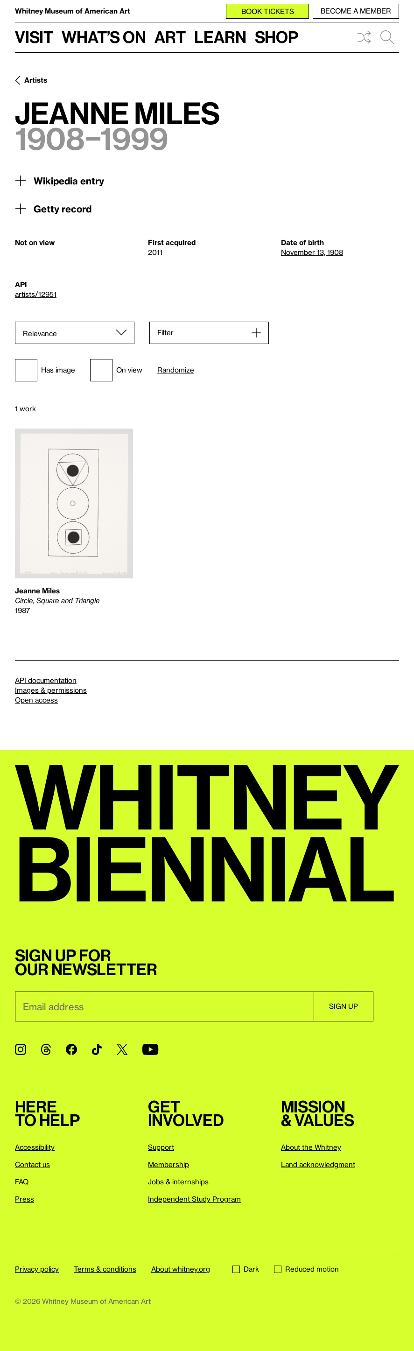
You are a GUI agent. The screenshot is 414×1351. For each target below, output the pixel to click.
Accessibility (35, 1147)
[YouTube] (150, 1049)
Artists (35, 80)
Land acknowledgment (318, 1164)
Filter (165, 332)
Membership (168, 1164)
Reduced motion (306, 1269)
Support (161, 1147)
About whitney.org (180, 1269)
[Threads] (46, 1049)
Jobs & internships (178, 1181)
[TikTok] (96, 1049)
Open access (36, 700)
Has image (45, 370)
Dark (245, 1269)
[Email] (164, 1006)
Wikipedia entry (59, 180)
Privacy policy (37, 1269)
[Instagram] (20, 1049)
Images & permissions (51, 690)
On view (116, 370)
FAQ (21, 1181)
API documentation (46, 680)
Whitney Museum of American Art (72, 11)
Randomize (175, 369)
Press (24, 1199)
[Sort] (74, 333)
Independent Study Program (194, 1199)
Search (387, 37)
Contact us (32, 1164)
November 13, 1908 (312, 252)
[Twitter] (122, 1049)
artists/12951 (35, 294)
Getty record (53, 208)
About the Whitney (311, 1147)
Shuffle (364, 37)
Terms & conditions (105, 1269)
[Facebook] (71, 1049)
